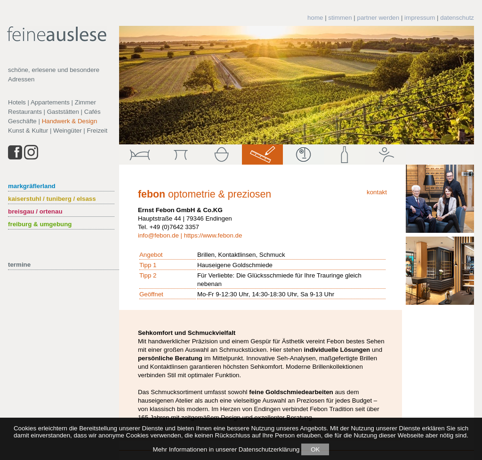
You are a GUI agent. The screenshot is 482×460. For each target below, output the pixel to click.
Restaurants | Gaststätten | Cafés (54, 111)
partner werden (378, 17)
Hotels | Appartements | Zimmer (52, 102)
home (315, 17)
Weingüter (67, 130)
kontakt (377, 192)
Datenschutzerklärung (269, 449)
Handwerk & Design (69, 121)
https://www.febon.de (213, 235)
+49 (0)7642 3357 (174, 226)
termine (19, 264)
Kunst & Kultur (28, 130)
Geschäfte (22, 121)
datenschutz (457, 17)
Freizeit (97, 130)
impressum (419, 17)
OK (315, 449)
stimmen (340, 17)
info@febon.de (158, 235)
